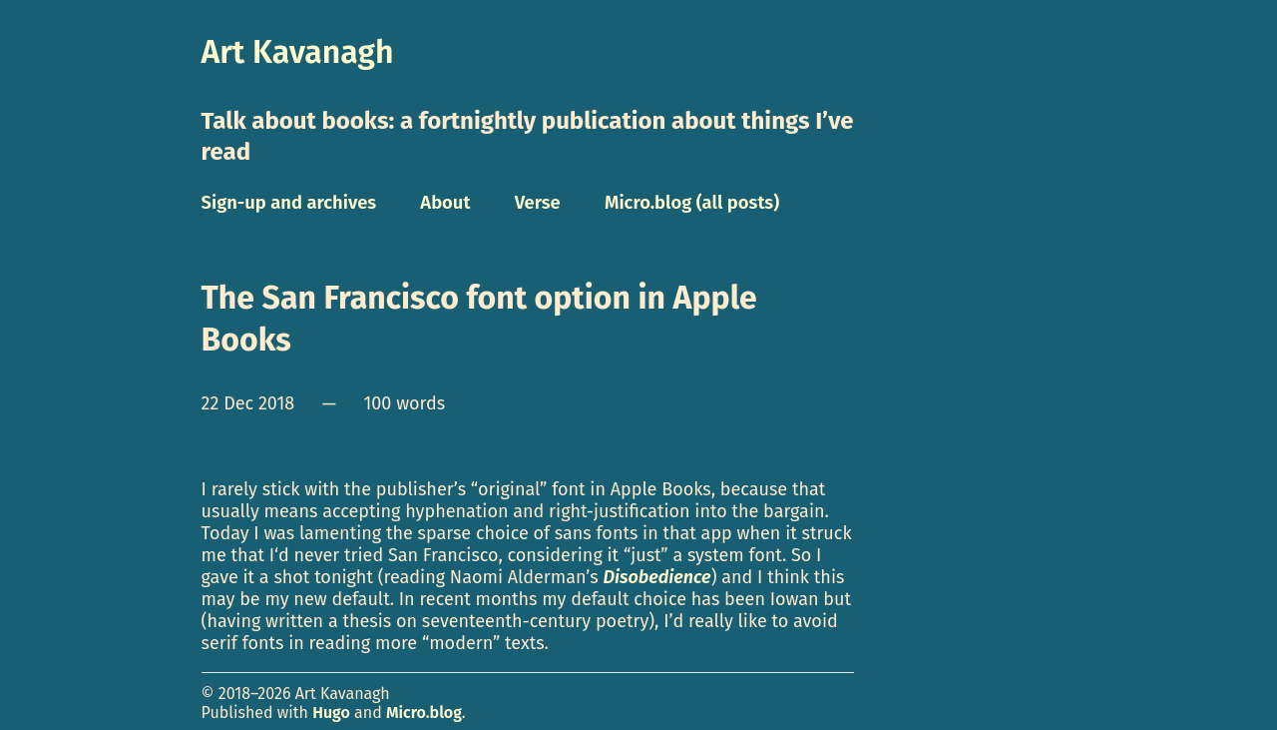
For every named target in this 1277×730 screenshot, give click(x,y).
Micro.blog (424, 712)
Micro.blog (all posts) (692, 203)
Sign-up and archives (289, 203)
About (445, 203)
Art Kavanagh (298, 52)
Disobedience (656, 577)
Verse (538, 203)
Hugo (331, 712)
